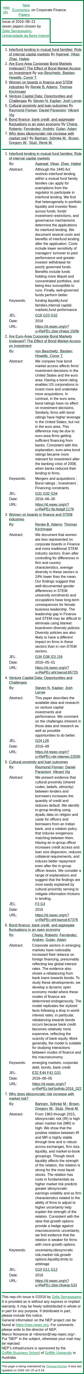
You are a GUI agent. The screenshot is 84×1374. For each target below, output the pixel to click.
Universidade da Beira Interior (26, 36)
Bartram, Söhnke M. (51, 138)
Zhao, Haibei (19, 59)
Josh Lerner (72, 101)
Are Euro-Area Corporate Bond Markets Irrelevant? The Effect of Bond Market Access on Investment (45, 68)
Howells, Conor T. (23, 77)
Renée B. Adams (43, 87)
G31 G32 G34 (46, 493)
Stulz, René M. (41, 143)
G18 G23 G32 (46, 315)
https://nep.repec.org (32, 1325)
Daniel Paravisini (52, 110)
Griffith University (58, 1353)
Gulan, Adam (66, 129)
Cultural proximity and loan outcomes (38, 105)
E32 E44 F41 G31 (46, 1073)
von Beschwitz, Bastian (56, 73)
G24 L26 (42, 741)
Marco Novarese (15, 1334)
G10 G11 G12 (46, 1269)
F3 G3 (40, 904)
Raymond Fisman (23, 110)
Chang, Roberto (45, 935)
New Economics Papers (21, 10)
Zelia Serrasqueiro (16, 31)
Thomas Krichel (56, 1366)
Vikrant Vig (61, 772)
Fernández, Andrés (39, 129)
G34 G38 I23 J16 (48, 657)
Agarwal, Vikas (68, 54)
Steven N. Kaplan (47, 101)
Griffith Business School (21, 1353)
